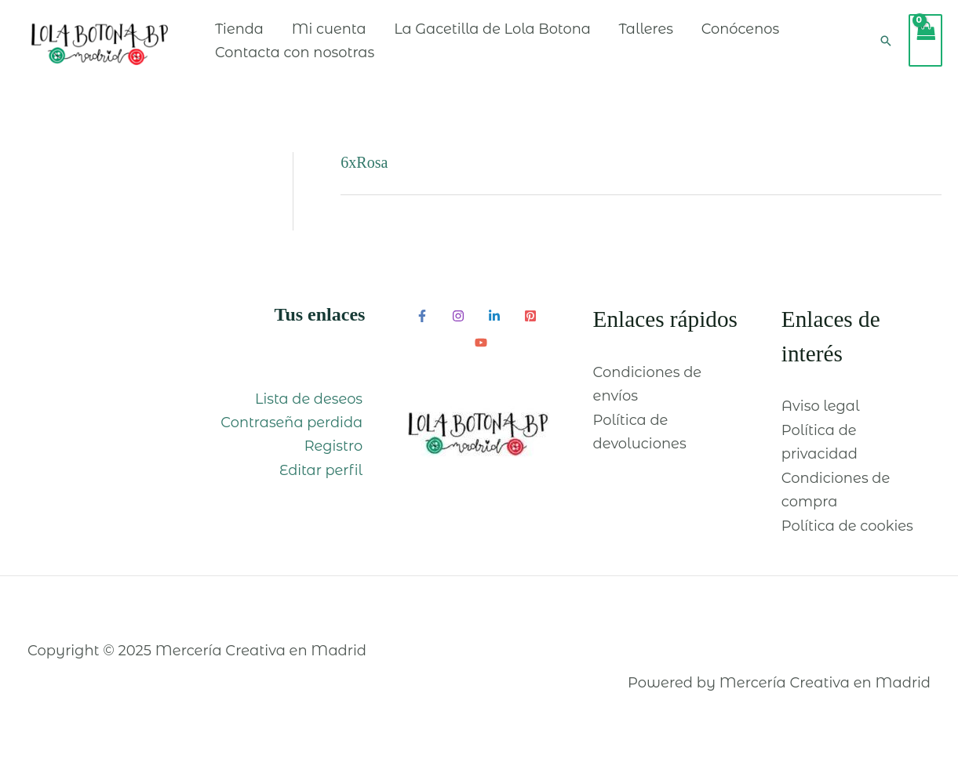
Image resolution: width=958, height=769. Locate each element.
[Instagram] (458, 327)
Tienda (262, 34)
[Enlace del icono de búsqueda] (886, 46)
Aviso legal (820, 417)
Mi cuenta (353, 34)
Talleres (673, 34)
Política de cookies (847, 537)
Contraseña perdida (294, 434)
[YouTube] (481, 354)
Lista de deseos (311, 410)
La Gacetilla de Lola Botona (517, 34)
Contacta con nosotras (318, 58)
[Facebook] (422, 327)
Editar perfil (323, 482)
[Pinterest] (530, 327)
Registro (335, 457)
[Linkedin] (494, 327)
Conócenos (768, 34)
